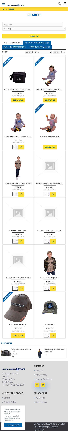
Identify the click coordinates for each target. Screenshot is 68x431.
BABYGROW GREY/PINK (50, 136)
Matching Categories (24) (15, 47)
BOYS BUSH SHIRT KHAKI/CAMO (18, 183)
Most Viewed (6, 343)
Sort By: (28, 52)
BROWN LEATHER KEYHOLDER (50, 230)
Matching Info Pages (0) (40, 47)
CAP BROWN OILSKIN (18, 325)
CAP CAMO (49, 325)
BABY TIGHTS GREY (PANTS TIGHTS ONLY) (50, 89)
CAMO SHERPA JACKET (49, 278)
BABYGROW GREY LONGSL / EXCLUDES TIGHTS (18, 136)
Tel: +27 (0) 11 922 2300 (13, 385)
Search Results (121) (12, 43)
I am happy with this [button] (13, 425)
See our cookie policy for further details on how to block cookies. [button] (12, 418)
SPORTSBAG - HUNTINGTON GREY (21, 350)
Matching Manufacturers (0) (37, 43)
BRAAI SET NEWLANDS (18, 230)
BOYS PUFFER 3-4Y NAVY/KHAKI (49, 183)
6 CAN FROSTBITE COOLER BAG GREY (18, 89)
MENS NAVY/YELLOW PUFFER (55, 349)
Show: (56, 52)
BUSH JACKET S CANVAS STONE (18, 278)
